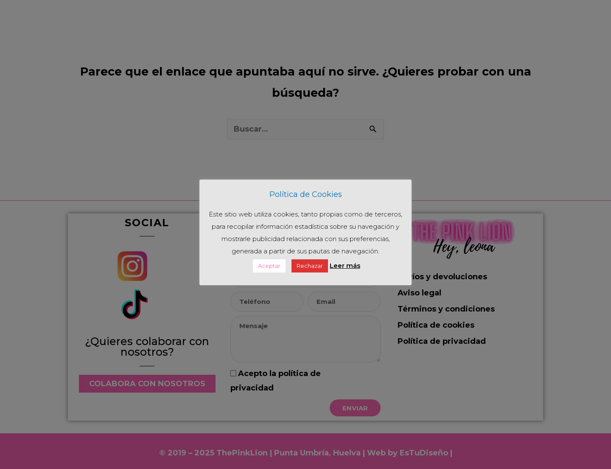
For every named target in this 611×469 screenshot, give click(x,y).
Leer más (345, 265)
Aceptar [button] (269, 265)
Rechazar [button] (310, 265)
